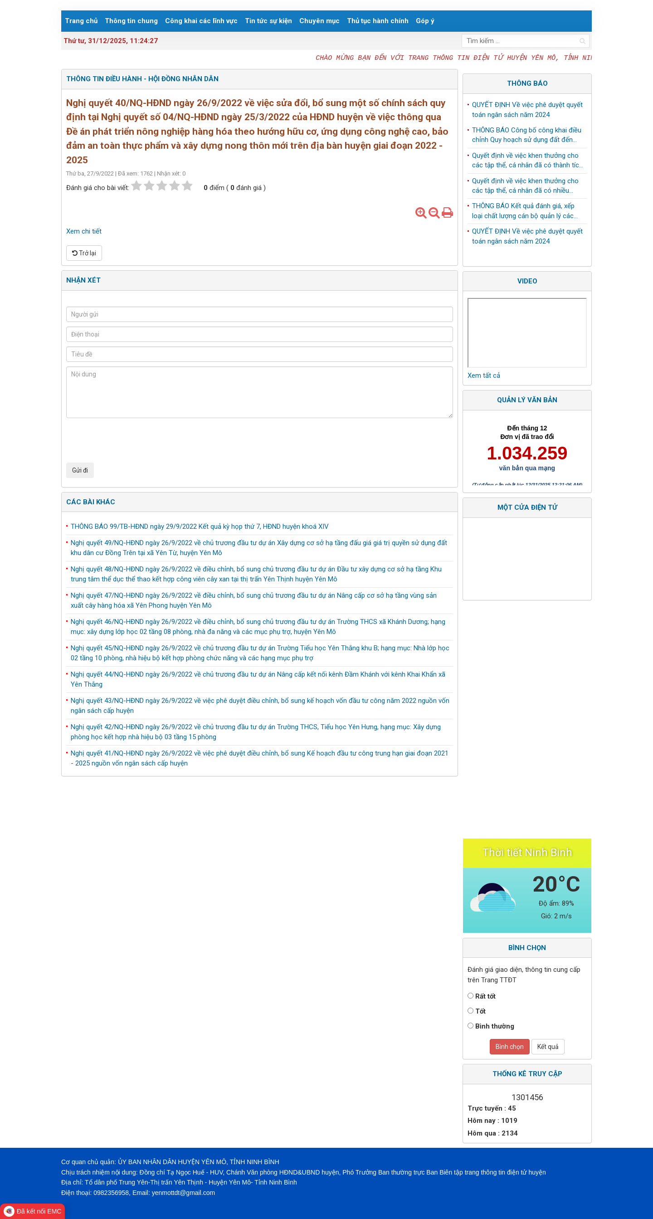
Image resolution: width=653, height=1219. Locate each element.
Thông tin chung (131, 21)
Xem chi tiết (84, 231)
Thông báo (527, 83)
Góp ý (425, 21)
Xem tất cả (484, 375)
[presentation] (135, 440)
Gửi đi (80, 470)
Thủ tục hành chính (378, 21)
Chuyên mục (319, 21)
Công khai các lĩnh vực (201, 21)
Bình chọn (510, 1046)
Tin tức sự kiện (268, 21)
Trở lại (84, 253)
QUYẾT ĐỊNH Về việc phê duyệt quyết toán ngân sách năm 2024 (527, 111)
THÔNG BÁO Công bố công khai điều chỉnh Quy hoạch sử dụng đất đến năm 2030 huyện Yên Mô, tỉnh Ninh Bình (526, 137)
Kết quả (548, 1046)
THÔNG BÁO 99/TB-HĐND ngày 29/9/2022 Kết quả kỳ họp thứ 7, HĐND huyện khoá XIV (200, 526)
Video (527, 281)
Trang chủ (81, 21)
